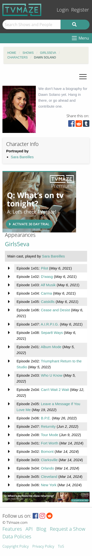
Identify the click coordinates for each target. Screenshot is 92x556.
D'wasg (47, 276)
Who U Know (52, 375)
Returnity (48, 426)
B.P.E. (46, 418)
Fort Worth (49, 443)
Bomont (47, 451)
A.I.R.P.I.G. (50, 324)
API (29, 529)
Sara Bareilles (22, 157)
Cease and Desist (55, 310)
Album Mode (51, 347)
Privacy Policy (43, 546)
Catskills (48, 301)
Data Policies (16, 537)
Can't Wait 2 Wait (55, 389)
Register (80, 9)
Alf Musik (48, 285)
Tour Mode (49, 435)
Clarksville (49, 460)
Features (12, 529)
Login (63, 9)
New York (48, 485)
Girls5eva (17, 244)
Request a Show (67, 529)
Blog (41, 529)
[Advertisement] (39, 201)
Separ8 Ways (52, 332)
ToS (61, 546)
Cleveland (49, 476)
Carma (46, 293)
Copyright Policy (15, 546)
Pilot (44, 268)
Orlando (47, 468)
